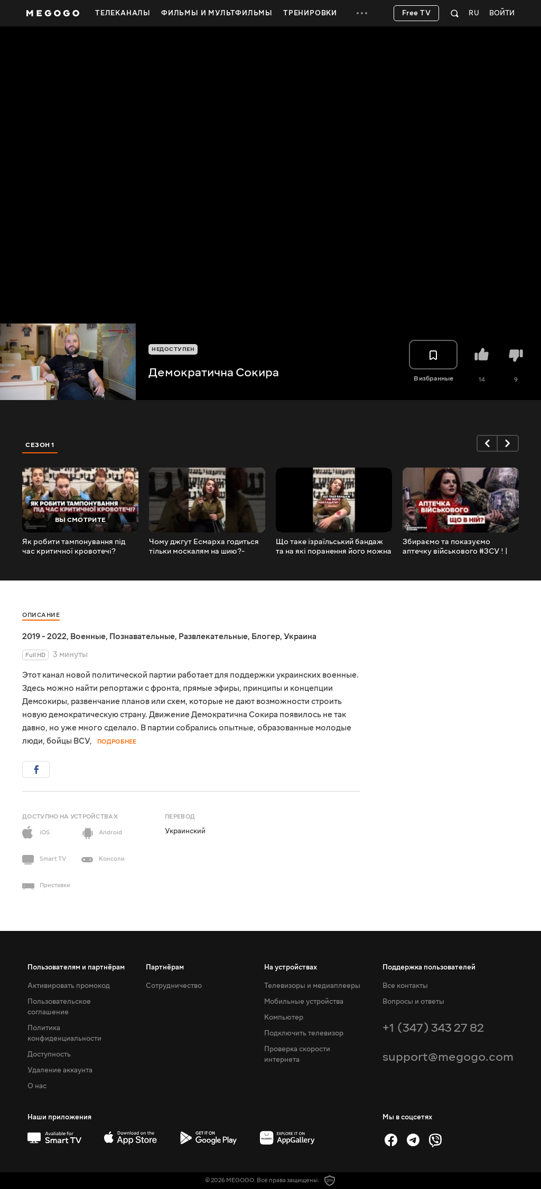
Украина (300, 636)
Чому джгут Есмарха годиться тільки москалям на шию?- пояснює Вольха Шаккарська (204, 546)
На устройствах (290, 967)
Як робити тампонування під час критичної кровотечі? (73, 546)
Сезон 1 (40, 445)
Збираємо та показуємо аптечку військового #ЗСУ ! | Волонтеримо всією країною (455, 546)
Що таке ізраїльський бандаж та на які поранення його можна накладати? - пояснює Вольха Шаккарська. (333, 546)
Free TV (416, 13)
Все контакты (405, 986)
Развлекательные (213, 636)
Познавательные (142, 636)
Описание (41, 615)
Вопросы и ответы (413, 1001)
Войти (502, 13)
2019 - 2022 (44, 636)
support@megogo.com (448, 1057)
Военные (88, 636)
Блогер (265, 636)
